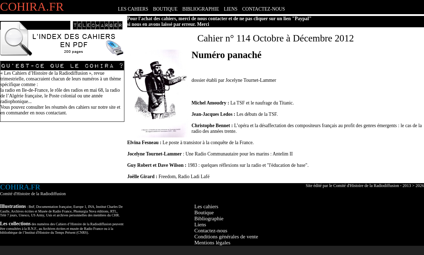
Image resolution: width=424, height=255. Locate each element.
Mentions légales (212, 242)
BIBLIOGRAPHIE (200, 9)
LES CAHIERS (133, 9)
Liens (200, 224)
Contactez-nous (210, 230)
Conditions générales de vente (226, 236)
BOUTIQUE (165, 9)
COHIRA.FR (32, 6)
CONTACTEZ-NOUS (263, 9)
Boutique (204, 212)
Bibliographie (209, 218)
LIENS (231, 9)
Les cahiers (206, 206)
